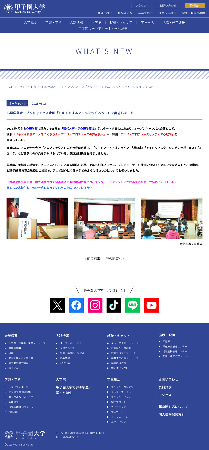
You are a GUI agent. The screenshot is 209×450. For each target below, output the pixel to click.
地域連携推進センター (175, 351)
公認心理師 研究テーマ (21, 406)
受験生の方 (105, 13)
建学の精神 (15, 348)
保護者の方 (125, 13)
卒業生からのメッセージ (124, 358)
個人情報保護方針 (172, 414)
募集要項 (65, 358)
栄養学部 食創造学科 (20, 392)
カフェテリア (118, 406)
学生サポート (118, 402)
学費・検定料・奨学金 (72, 353)
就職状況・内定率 (121, 348)
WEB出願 (65, 363)
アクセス (141, 5)
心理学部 (13, 402)
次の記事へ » (115, 258)
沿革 (11, 353)
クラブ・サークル (121, 392)
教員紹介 (13, 411)
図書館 (166, 341)
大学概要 (30, 22)
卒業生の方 (145, 13)
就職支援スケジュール (123, 353)
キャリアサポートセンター (126, 343)
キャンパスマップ (121, 396)
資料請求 (195, 5)
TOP (10, 87)
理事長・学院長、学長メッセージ (27, 343)
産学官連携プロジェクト (22, 396)
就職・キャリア (121, 22)
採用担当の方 (167, 13)
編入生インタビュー (122, 368)
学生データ (117, 411)
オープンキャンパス (71, 343)
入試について (67, 348)
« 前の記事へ (94, 258)
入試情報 (76, 22)
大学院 (96, 22)
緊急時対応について (173, 406)
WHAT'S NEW (27, 87)
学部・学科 (53, 22)
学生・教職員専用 (193, 13)
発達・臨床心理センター (176, 356)
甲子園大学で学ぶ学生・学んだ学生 (104, 28)
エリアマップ (118, 421)
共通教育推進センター (175, 346)
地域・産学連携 (173, 22)
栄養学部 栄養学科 (19, 386)
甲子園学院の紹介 (18, 363)
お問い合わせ (168, 5)
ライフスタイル (119, 416)
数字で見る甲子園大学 (21, 358)
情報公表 (13, 368)
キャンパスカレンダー (123, 386)
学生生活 (147, 22)
